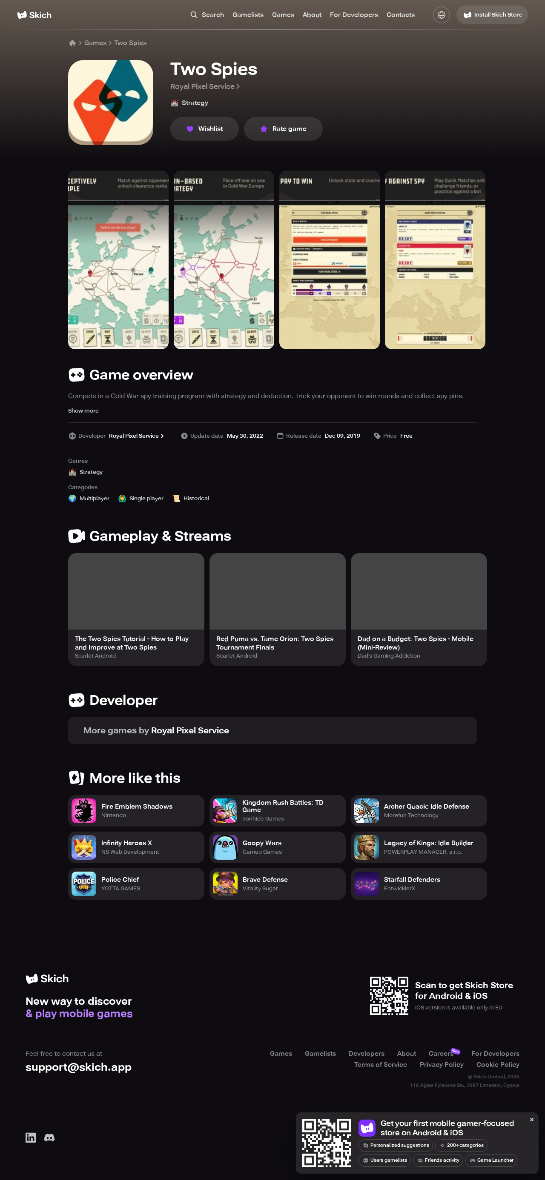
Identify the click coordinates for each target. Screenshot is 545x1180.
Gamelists (248, 15)
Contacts (401, 15)
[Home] (34, 14)
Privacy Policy (442, 1065)
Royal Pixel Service (205, 86)
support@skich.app (79, 1067)
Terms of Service (380, 1065)
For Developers (354, 15)
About (312, 15)
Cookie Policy (497, 1065)
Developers (366, 1053)
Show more (83, 411)
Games (283, 15)
